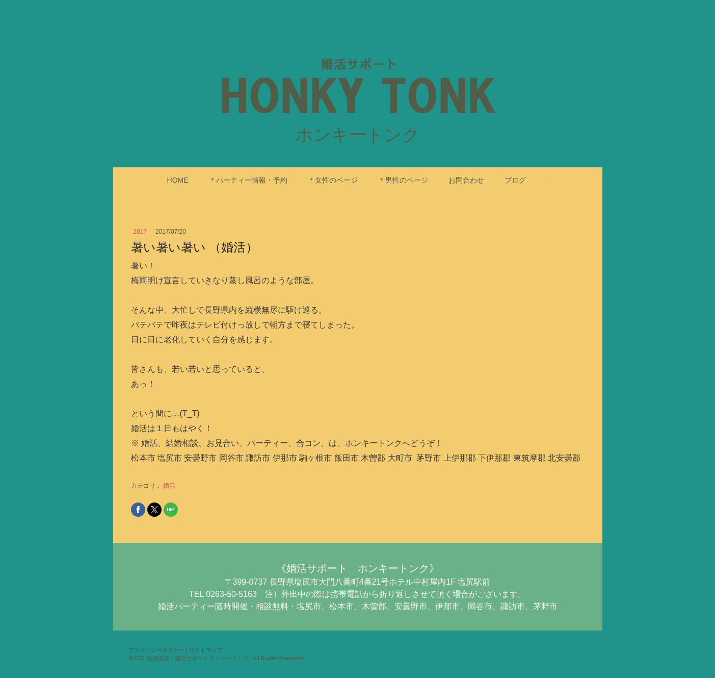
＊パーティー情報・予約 (248, 180)
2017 (141, 231)
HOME (178, 180)
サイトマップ (206, 650)
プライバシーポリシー (156, 650)
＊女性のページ (333, 180)
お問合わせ (466, 180)
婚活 (169, 485)
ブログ (515, 180)
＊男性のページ (403, 180)
